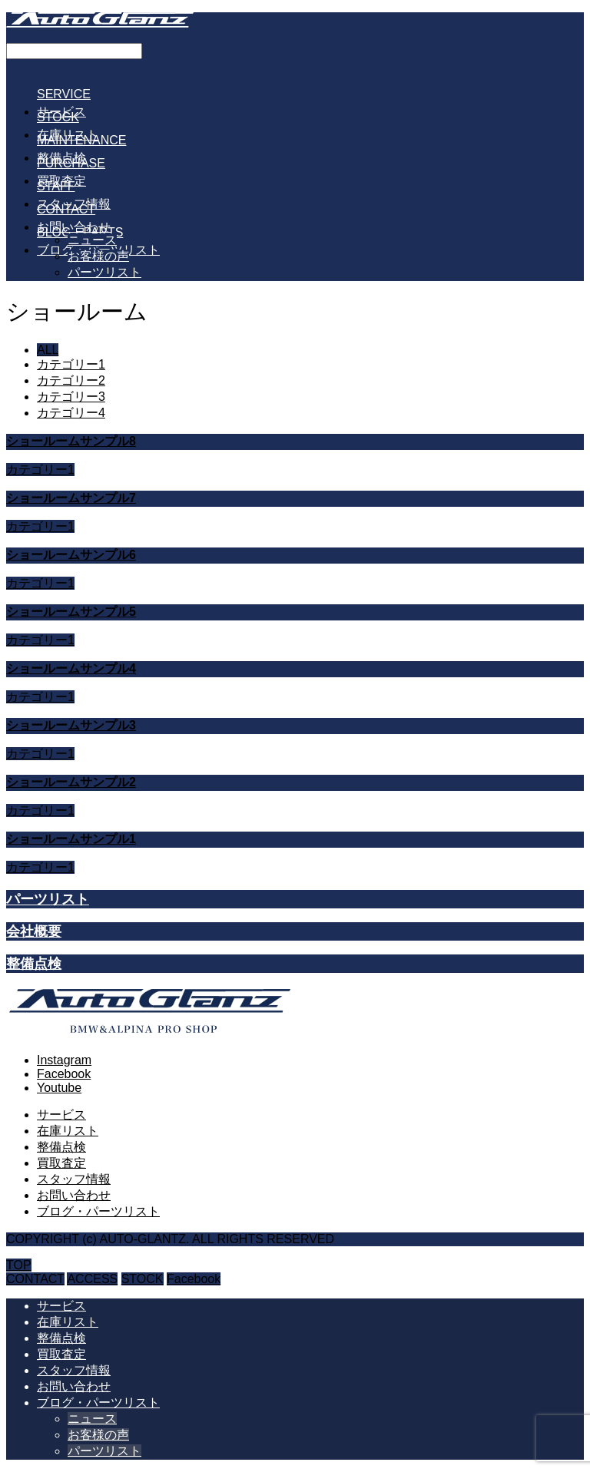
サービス (61, 1114)
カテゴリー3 (71, 396)
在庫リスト (67, 1130)
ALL (47, 349)
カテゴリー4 (71, 412)
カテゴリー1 (71, 364)
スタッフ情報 (74, 1179)
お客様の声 (98, 256)
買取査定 (61, 1162)
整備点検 (61, 1146)
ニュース (92, 239)
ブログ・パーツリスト (98, 1211)
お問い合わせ (74, 1195)
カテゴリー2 (71, 380)
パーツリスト (104, 272)
